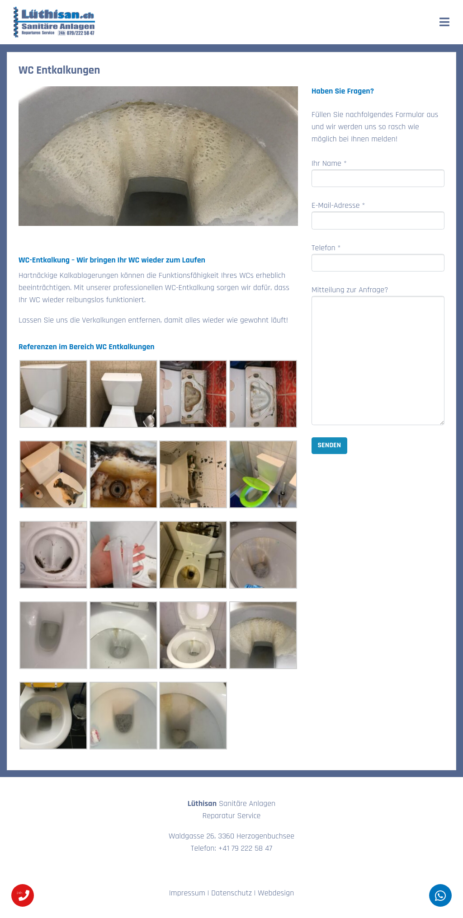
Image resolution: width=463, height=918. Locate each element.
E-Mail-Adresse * (378, 215)
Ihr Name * (378, 172)
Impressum (187, 893)
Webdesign (276, 893)
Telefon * (378, 257)
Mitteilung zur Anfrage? (378, 355)
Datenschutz (231, 893)
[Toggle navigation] (444, 22)
